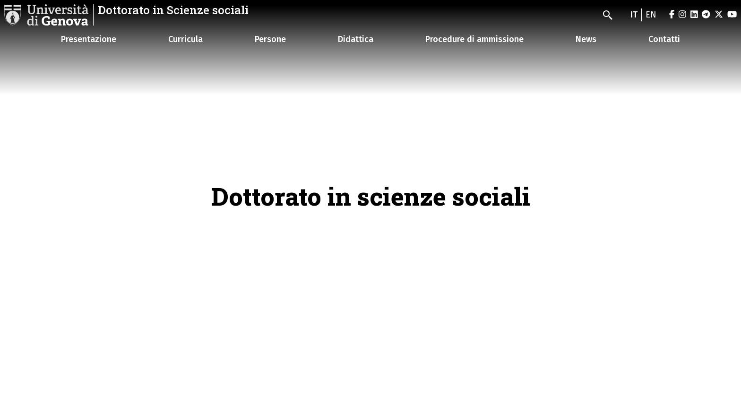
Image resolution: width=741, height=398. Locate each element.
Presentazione (88, 39)
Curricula (185, 39)
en (651, 14)
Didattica (355, 39)
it (634, 14)
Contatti (664, 39)
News (586, 39)
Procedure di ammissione (474, 39)
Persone (270, 39)
